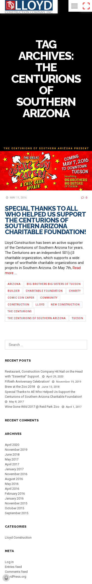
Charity (75, 291)
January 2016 (14, 498)
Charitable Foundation (44, 291)
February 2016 (15, 493)
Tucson (77, 318)
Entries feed (13, 567)
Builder (14, 291)
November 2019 (16, 449)
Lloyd (40, 304)
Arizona (14, 284)
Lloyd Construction (18, 537)
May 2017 (11, 459)
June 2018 (12, 454)
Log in (9, 562)
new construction (65, 304)
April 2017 (12, 464)
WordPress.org (15, 576)
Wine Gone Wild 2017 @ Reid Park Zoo (32, 406)
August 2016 (14, 479)
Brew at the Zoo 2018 (20, 386)
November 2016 (16, 474)
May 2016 (11, 484)
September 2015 (16, 513)
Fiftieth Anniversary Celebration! (27, 381)
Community (48, 297)
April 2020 (12, 445)
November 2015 (16, 503)
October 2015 (14, 508)
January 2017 (14, 469)
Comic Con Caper (21, 297)
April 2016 (12, 488)
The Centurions (20, 311)
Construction (18, 304)
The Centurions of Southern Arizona (37, 318)
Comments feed (16, 572)
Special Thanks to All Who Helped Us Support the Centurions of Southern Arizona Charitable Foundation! (45, 220)
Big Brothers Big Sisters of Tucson (54, 284)
